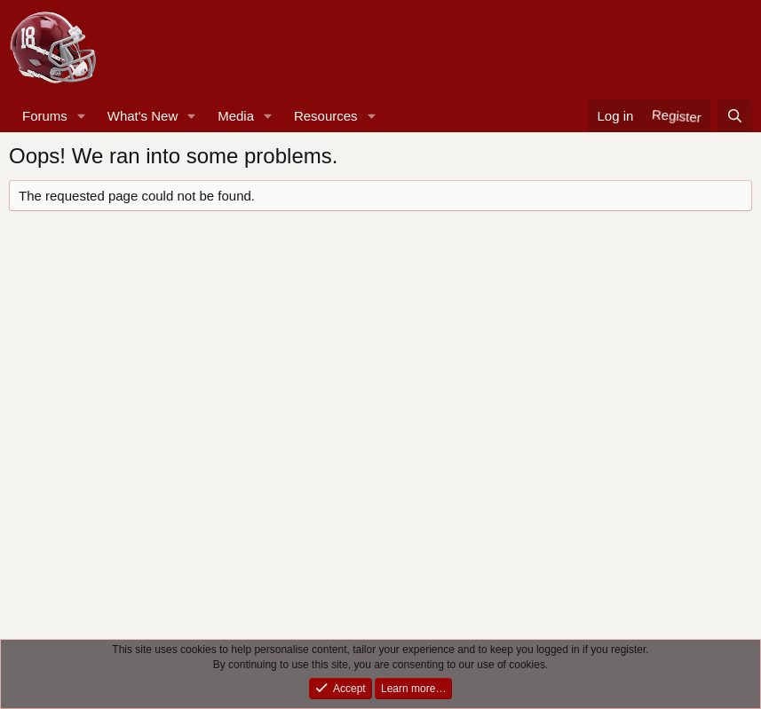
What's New (142, 115)
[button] (81, 115)
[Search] (734, 115)
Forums (44, 115)
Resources (326, 115)
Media (236, 115)
